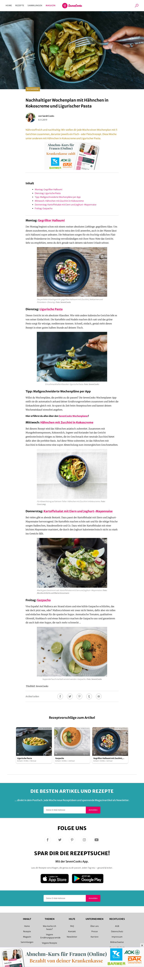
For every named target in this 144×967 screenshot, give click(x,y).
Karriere (94, 937)
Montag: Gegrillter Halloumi (48, 189)
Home (9, 5)
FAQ (72, 926)
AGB (117, 926)
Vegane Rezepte (49, 943)
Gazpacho (44, 600)
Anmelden (93, 810)
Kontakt (72, 931)
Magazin (50, 5)
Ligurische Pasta (51, 309)
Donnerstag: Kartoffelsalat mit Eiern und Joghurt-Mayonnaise (65, 204)
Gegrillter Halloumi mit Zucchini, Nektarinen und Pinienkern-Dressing (110, 758)
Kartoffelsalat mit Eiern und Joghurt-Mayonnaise (78, 511)
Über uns (94, 926)
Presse (94, 931)
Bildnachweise (117, 942)
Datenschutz (117, 931)
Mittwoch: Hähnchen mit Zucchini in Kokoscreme (59, 200)
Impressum (117, 937)
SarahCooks (48, 116)
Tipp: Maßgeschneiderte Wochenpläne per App (58, 197)
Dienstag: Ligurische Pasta (47, 193)
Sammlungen (35, 5)
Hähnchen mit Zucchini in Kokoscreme (66, 422)
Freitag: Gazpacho (44, 208)
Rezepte (19, 5)
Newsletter (72, 937)
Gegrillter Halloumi (51, 220)
